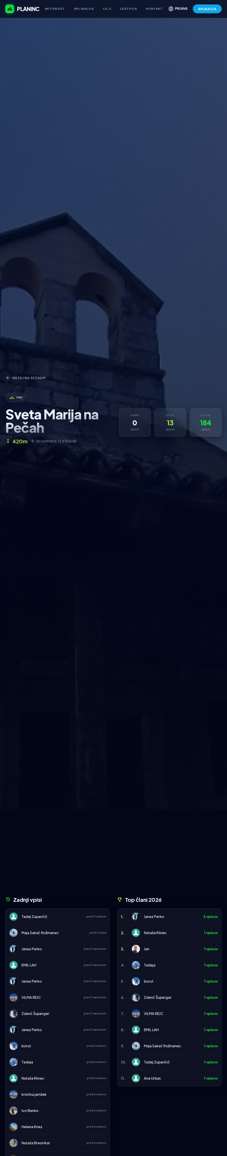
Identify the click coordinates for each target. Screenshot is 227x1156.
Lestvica (128, 8)
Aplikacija (84, 8)
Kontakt (154, 8)
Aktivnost (55, 8)
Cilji (107, 8)
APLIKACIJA (207, 9)
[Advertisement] (113, 854)
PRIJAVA (178, 9)
